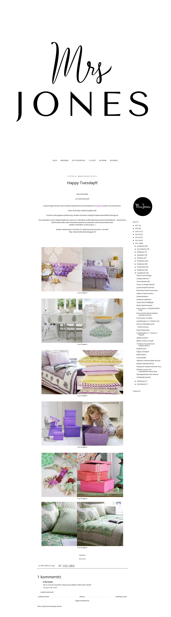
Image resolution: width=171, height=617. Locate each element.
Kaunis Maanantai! (143, 330)
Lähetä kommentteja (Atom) (51, 606)
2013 (137, 237)
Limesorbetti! (141, 358)
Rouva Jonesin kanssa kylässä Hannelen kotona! (147, 314)
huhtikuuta (141, 270)
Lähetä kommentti (46, 592)
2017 (137, 225)
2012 (137, 240)
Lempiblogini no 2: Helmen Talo (148, 321)
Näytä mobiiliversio (82, 601)
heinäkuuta (141, 261)
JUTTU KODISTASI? (78, 160)
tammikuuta (141, 384)
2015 (137, 231)
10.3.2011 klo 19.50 (50, 588)
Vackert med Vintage (144, 275)
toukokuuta (141, 267)
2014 (137, 234)
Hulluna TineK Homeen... (145, 293)
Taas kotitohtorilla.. (143, 281)
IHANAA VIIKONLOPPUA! (145, 364)
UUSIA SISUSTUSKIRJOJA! (145, 302)
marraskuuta (141, 249)
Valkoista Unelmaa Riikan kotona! (148, 360)
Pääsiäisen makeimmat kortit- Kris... (149, 366)
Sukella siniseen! (142, 338)
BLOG (55, 160)
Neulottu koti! (141, 349)
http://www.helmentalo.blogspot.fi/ (82, 232)
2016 (137, 228)
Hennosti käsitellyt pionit (145, 324)
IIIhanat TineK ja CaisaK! (145, 341)
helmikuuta (141, 381)
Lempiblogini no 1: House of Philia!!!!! (147, 334)
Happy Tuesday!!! (143, 352)
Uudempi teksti (43, 597)
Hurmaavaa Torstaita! (144, 318)
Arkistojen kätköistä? (144, 299)
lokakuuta (140, 252)
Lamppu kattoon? (143, 278)
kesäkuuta (141, 264)
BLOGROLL (114, 160)
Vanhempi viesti (121, 597)
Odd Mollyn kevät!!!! (144, 377)
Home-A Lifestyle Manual (145, 284)
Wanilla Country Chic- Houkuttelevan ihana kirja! (147, 370)
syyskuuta (140, 255)
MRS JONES (64, 160)
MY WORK (102, 160)
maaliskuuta (141, 273)
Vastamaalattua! (142, 296)
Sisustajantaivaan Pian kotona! (147, 374)
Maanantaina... (142, 354)
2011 (137, 243)
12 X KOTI (92, 160)
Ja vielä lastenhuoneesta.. (146, 287)
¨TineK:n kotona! (143, 327)
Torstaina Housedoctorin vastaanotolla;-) (146, 345)
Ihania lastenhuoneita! (144, 305)
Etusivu (82, 597)
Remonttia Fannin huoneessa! (147, 290)
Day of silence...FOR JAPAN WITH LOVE (148, 309)
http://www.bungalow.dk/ (87, 210)
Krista (45, 582)
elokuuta (140, 258)
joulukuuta (141, 246)
